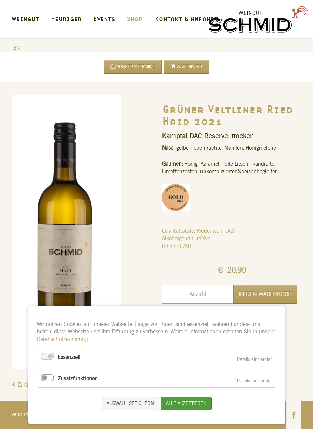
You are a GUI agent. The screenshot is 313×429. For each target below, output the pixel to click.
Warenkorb (189, 66)
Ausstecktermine (136, 66)
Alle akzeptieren (186, 403)
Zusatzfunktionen (78, 378)
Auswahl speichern (130, 403)
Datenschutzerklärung (62, 339)
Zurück (26, 385)
